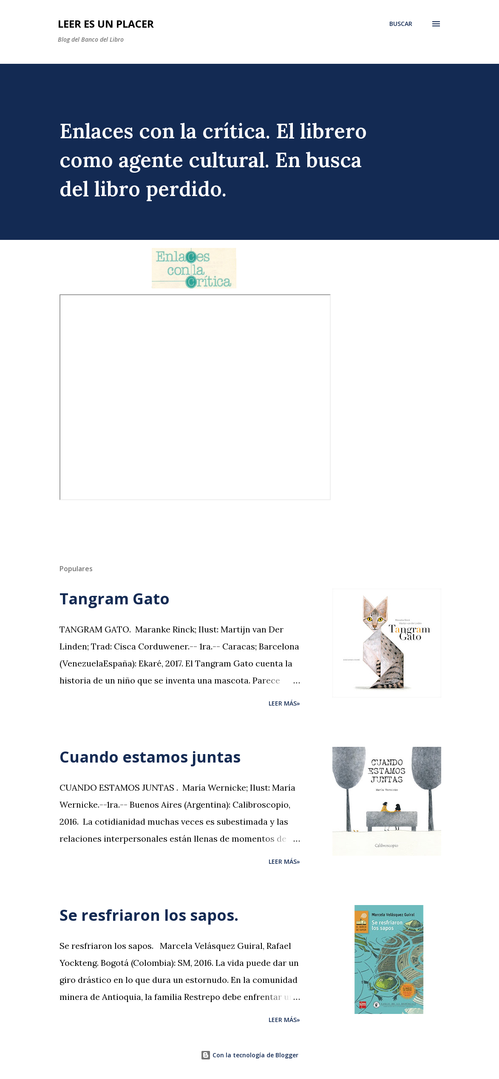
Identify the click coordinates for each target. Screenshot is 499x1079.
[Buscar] (400, 24)
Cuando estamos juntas (150, 756)
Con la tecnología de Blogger (249, 1055)
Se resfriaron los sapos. (149, 915)
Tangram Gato (115, 598)
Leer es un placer (106, 24)
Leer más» (284, 703)
